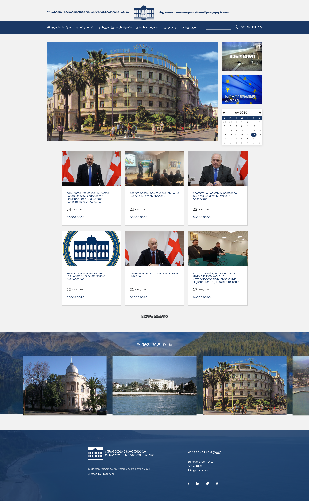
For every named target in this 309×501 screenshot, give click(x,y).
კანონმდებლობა (148, 27)
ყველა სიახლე (154, 317)
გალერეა (171, 27)
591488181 (195, 466)
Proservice (108, 474)
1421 (210, 461)
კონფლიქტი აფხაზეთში (115, 27)
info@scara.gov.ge (199, 470)
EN (248, 27)
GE (243, 27)
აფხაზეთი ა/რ (84, 27)
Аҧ (260, 27)
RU (254, 27)
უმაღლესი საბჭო (59, 27)
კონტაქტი (189, 27)
